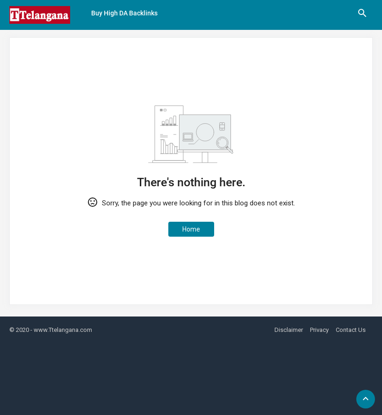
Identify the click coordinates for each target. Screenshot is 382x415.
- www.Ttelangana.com (61, 329)
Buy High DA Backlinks (124, 13)
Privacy (319, 329)
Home (191, 229)
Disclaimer (288, 329)
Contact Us (351, 329)
